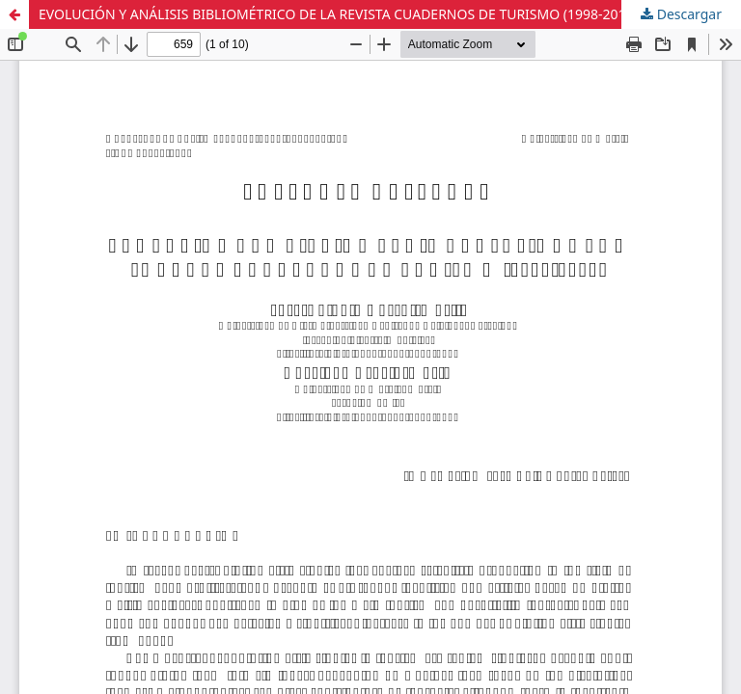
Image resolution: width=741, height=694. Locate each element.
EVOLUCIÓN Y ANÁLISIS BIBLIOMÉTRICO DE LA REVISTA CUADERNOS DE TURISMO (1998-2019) (338, 14)
